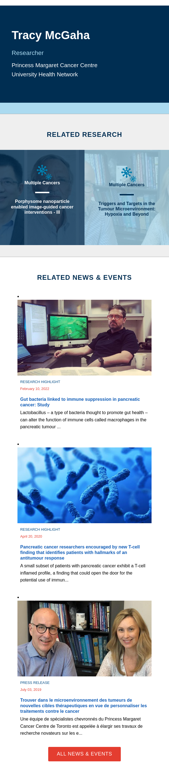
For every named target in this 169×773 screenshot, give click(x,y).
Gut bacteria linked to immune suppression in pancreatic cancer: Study (80, 402)
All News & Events (84, 754)
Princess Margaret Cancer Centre (55, 65)
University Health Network (45, 74)
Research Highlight (40, 382)
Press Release (35, 683)
